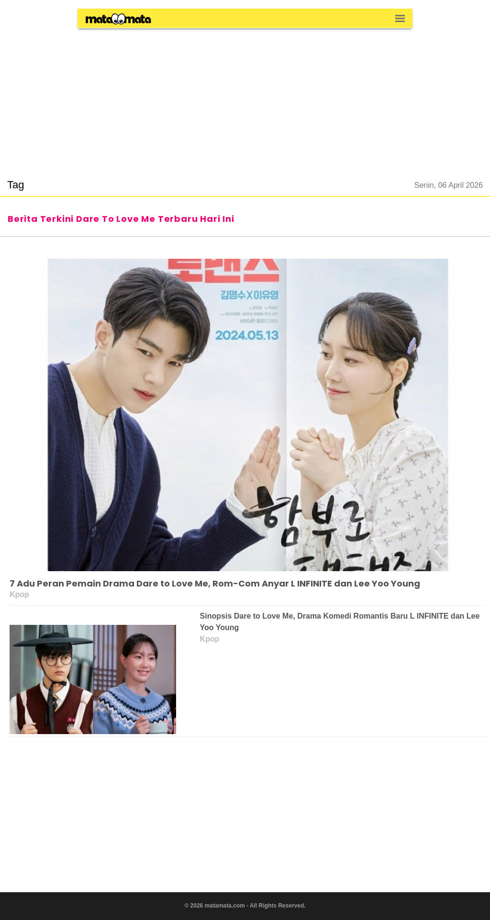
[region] (245, 98)
